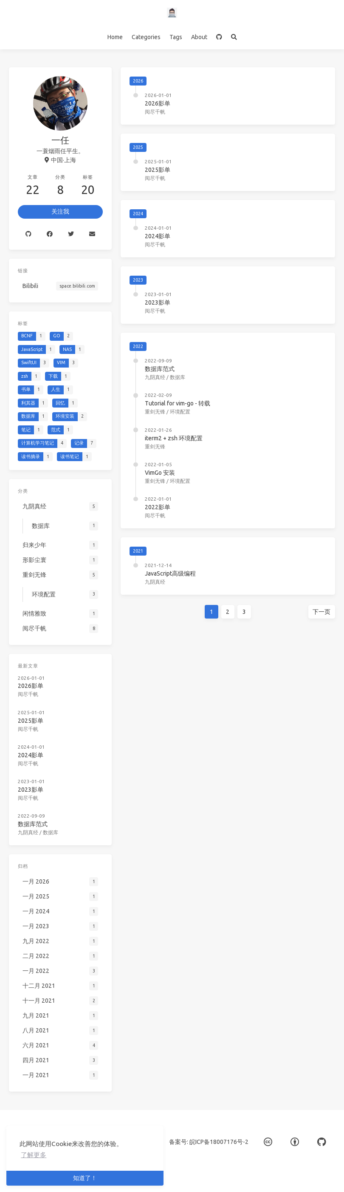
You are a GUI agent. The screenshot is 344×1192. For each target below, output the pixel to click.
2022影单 (157, 507)
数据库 (177, 377)
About (199, 37)
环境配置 (180, 411)
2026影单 (157, 103)
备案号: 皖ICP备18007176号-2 (208, 1141)
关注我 (60, 211)
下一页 (313, 611)
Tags (175, 37)
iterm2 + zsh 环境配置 (174, 438)
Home (115, 37)
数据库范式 (160, 368)
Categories (146, 37)
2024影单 (157, 236)
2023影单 (157, 302)
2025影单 (157, 169)
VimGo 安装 (160, 472)
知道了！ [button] (85, 1178)
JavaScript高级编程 (172, 572)
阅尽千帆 (155, 111)
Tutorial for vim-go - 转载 (177, 403)
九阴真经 (155, 377)
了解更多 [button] (33, 1154)
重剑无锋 (155, 411)
